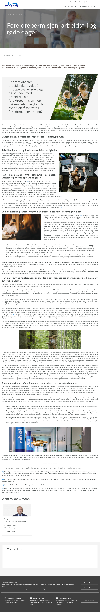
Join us (76, 6)
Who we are (83, 6)
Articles (15, 14)
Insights (70, 6)
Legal (24, 55)
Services (64, 6)
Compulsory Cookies (14, 598)
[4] (81, 215)
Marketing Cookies (65, 598)
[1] (28, 181)
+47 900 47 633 (10, 525)
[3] (61, 207)
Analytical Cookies (39, 598)
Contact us (91, 6)
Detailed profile (9, 531)
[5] (14, 314)
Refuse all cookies (89, 588)
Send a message (10, 528)
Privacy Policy (41, 589)
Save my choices (89, 601)
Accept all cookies (89, 583)
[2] (61, 196)
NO (79, 2)
